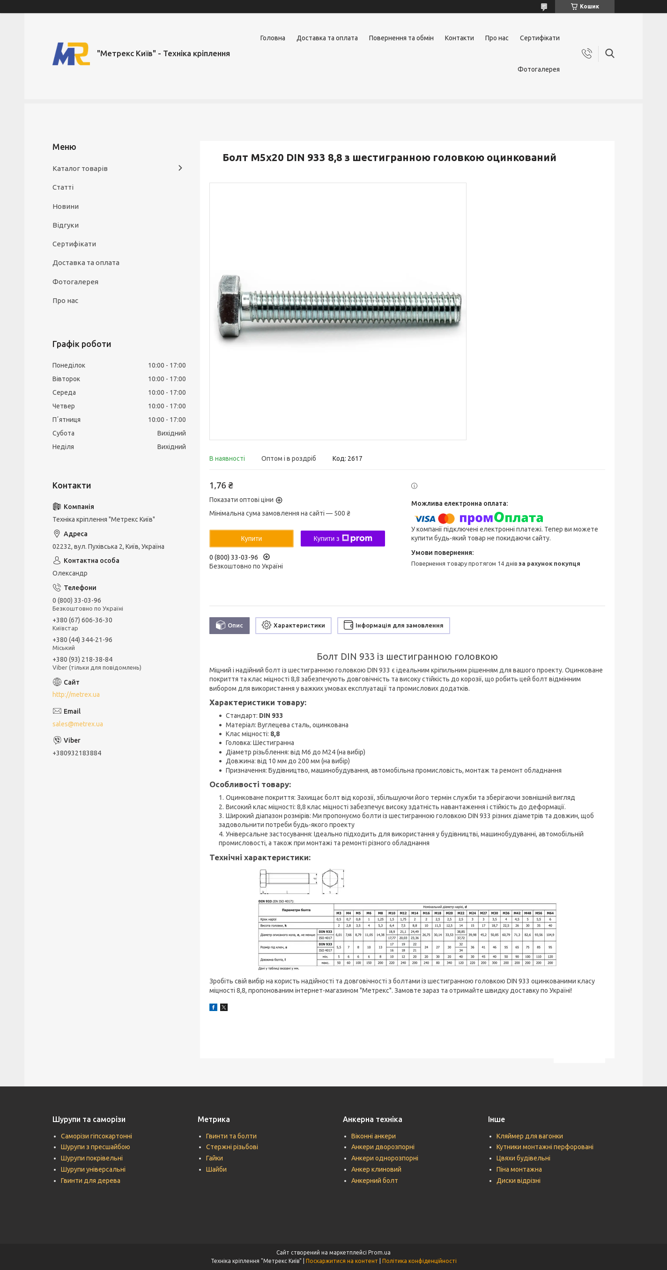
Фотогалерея (539, 69)
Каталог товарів (80, 168)
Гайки (214, 1158)
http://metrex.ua (76, 694)
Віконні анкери (373, 1136)
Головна (272, 38)
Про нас (497, 38)
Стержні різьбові (232, 1147)
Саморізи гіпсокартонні (96, 1136)
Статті (63, 187)
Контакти (459, 38)
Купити (251, 538)
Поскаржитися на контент (342, 1261)
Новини (65, 206)
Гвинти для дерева (90, 1180)
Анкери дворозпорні (383, 1147)
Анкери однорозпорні (384, 1158)
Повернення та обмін (401, 38)
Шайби (216, 1169)
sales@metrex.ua (77, 724)
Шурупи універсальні (93, 1169)
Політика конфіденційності (419, 1261)
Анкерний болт (374, 1180)
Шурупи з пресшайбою (95, 1147)
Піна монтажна (519, 1169)
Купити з (342, 538)
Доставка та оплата (327, 38)
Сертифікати (540, 38)
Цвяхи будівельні (523, 1158)
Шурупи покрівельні (92, 1158)
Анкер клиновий (376, 1169)
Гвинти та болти (231, 1136)
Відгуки (65, 225)
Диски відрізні (519, 1180)
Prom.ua (379, 1252)
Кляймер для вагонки (530, 1136)
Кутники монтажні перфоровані (545, 1147)
